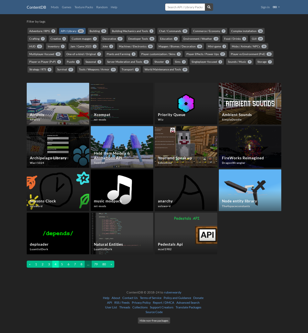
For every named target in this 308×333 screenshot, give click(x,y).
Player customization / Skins (161, 54)
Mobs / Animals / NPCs (249, 46)
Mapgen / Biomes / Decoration (180, 46)
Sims (180, 62)
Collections (140, 307)
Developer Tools (141, 39)
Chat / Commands (173, 31)
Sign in (265, 7)
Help (114, 7)
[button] (276, 7)
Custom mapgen (84, 39)
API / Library (72, 31)
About (116, 298)
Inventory (56, 46)
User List (111, 307)
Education (169, 39)
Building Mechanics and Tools (132, 31)
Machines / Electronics (136, 46)
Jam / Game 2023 (83, 46)
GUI (257, 39)
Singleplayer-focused (207, 62)
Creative (58, 39)
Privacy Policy (141, 302)
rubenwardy (173, 292)
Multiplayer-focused (45, 54)
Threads (124, 307)
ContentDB (36, 7)
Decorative (113, 39)
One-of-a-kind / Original (83, 54)
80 (104, 264)
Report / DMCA (163, 302)
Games (66, 7)
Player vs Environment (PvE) (251, 54)
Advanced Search (188, 302)
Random (102, 7)
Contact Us (130, 298)
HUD (35, 46)
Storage (264, 62)
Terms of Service (150, 298)
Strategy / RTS (40, 69)
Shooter (161, 62)
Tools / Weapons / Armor (97, 69)
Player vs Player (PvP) (45, 62)
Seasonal (93, 62)
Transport (130, 69)
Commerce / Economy (209, 31)
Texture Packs (83, 7)
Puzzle (73, 62)
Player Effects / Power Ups (205, 54)
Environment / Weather (201, 39)
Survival (65, 69)
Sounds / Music (240, 62)
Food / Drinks (235, 39)
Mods (55, 7)
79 (96, 264)
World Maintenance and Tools (166, 69)
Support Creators (161, 307)
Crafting (37, 39)
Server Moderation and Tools (128, 62)
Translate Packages (188, 307)
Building (98, 31)
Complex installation (247, 31)
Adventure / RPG (42, 31)
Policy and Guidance (177, 298)
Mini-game (217, 46)
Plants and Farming (121, 54)
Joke (107, 46)
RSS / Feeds (122, 302)
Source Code (154, 312)
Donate (198, 298)
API (109, 302)
